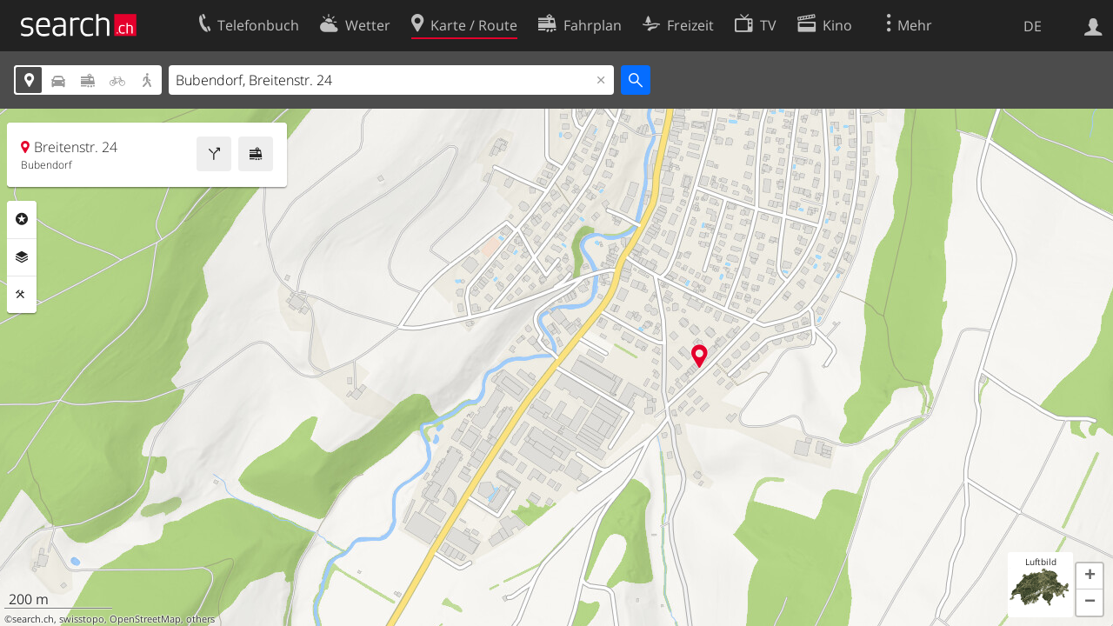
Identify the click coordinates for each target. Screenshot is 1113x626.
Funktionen (22, 294)
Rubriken (22, 219)
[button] (1089, 576)
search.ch (33, 619)
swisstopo (81, 619)
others (200, 619)
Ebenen (22, 257)
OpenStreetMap (145, 619)
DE (1032, 26)
